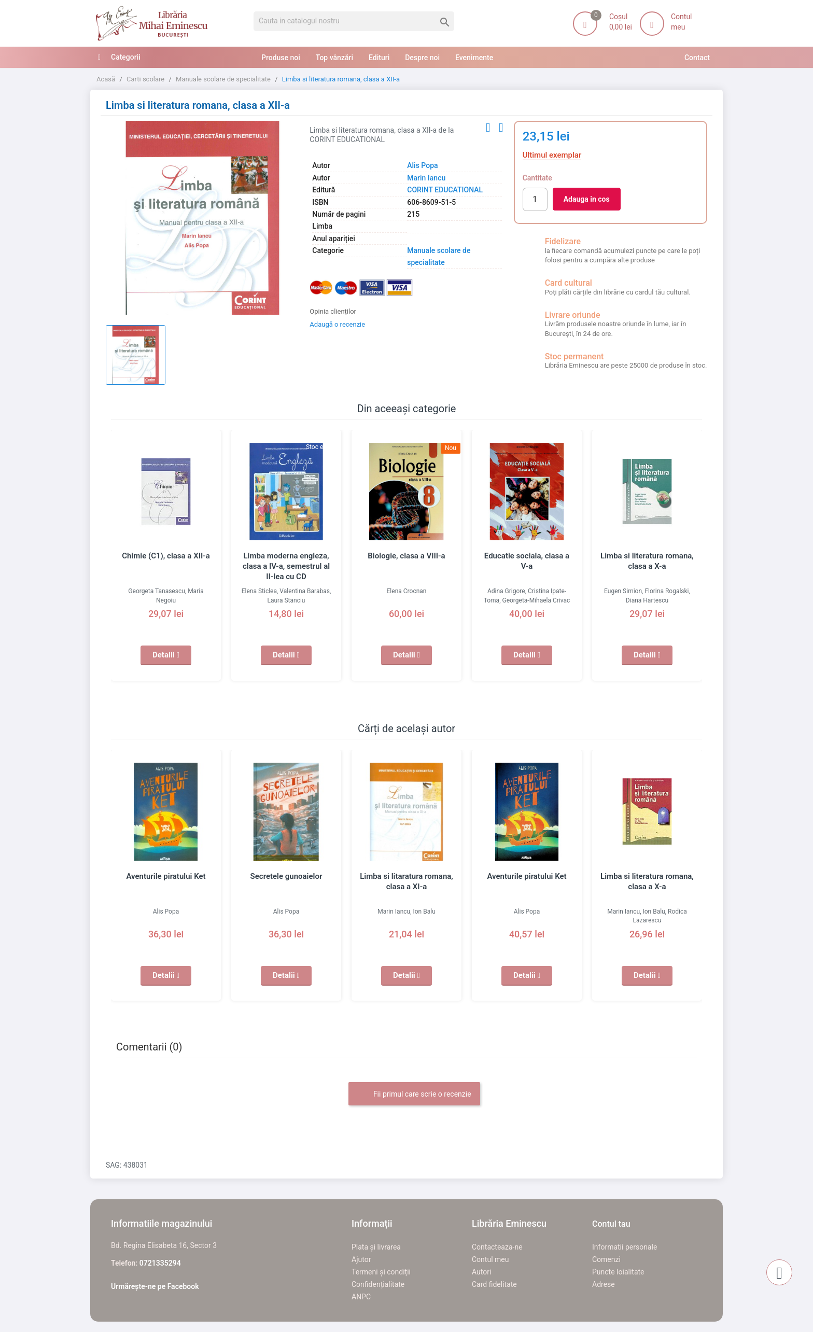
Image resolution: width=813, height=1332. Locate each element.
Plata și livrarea (376, 1247)
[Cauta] (354, 21)
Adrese (603, 1284)
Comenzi (606, 1259)
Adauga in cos (587, 199)
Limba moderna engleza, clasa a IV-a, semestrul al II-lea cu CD (286, 566)
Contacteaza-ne (497, 1247)
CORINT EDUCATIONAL (445, 190)
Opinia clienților (333, 311)
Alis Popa (422, 165)
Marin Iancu (426, 178)
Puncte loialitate (618, 1272)
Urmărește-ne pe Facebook (155, 1286)
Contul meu (490, 1259)
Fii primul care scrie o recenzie (414, 1094)
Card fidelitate (494, 1284)
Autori (481, 1272)
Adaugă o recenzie (337, 324)
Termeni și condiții (381, 1272)
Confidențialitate (378, 1284)
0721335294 (160, 1263)
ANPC (361, 1297)
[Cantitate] (535, 199)
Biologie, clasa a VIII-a (406, 555)
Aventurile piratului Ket (165, 876)
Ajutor (361, 1259)
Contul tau (611, 1224)
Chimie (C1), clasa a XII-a (166, 555)
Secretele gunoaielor (286, 876)
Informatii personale (624, 1247)
